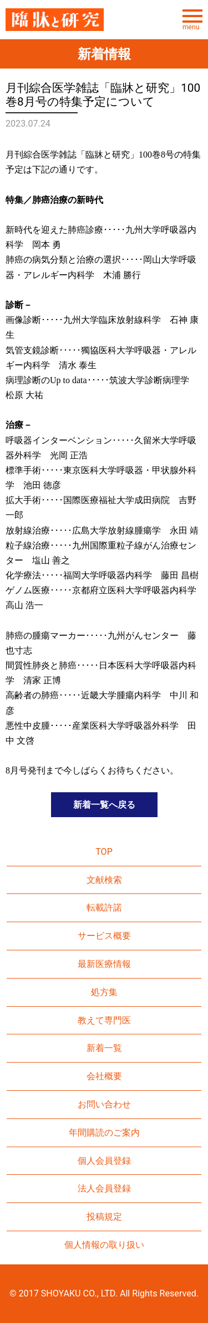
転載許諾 (104, 907)
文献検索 (104, 880)
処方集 (104, 992)
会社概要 (104, 1076)
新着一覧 (104, 1048)
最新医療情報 (104, 964)
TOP (104, 851)
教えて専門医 (104, 1020)
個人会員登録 (104, 1160)
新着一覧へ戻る (104, 804)
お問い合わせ (104, 1104)
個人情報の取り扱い (104, 1245)
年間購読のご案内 (104, 1132)
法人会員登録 (104, 1188)
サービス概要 (104, 935)
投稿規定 (104, 1216)
